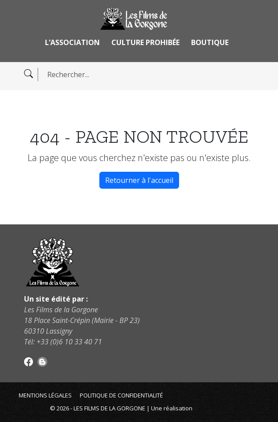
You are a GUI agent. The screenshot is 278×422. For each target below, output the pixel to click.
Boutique (210, 42)
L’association (72, 42)
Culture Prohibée (145, 42)
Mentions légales (45, 395)
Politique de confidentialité (121, 395)
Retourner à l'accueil (139, 180)
